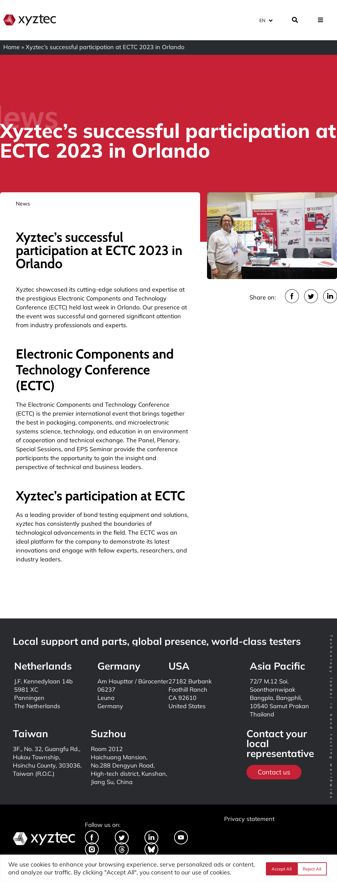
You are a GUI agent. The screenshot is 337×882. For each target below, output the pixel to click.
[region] (168, 868)
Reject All (280, 868)
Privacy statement (249, 819)
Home (11, 47)
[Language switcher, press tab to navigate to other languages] (265, 20)
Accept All (313, 868)
